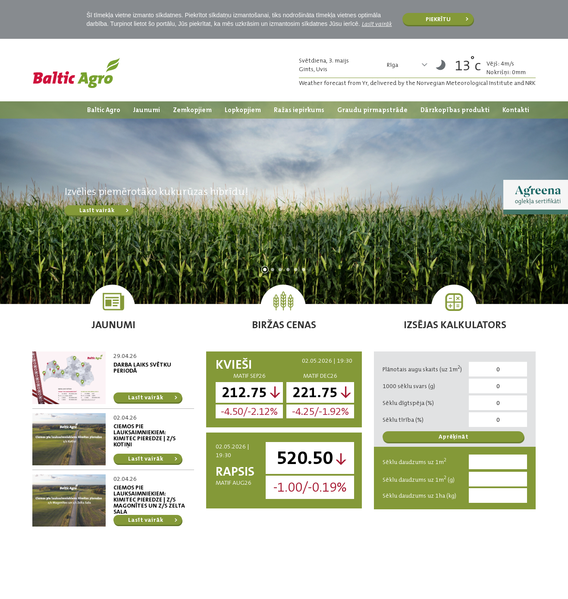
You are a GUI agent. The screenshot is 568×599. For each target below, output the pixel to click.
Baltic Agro (103, 110)
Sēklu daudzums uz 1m (414, 461)
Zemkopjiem (192, 110)
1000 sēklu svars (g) (409, 386)
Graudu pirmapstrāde (372, 110)
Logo (76, 72)
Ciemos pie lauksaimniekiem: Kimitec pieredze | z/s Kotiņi (144, 435)
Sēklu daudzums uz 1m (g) (419, 478)
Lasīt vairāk (377, 24)
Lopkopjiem (243, 110)
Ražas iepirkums (299, 110)
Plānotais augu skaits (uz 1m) (422, 368)
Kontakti (515, 110)
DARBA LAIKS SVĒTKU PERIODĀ (142, 367)
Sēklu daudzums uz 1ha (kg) (419, 495)
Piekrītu (438, 19)
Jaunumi (146, 110)
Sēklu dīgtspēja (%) (408, 403)
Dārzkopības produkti (455, 110)
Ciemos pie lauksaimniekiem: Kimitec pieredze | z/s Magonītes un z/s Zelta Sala (149, 499)
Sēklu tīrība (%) (403, 419)
